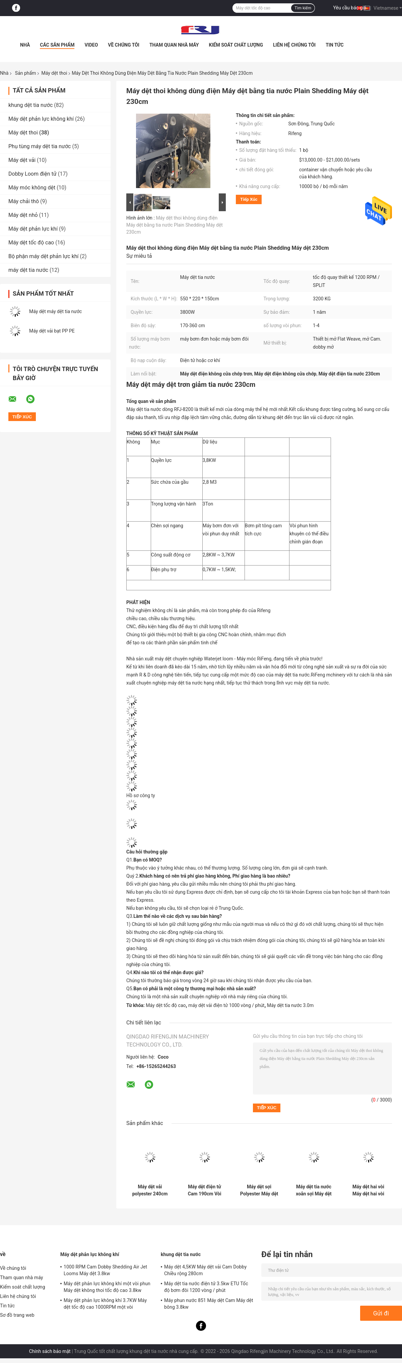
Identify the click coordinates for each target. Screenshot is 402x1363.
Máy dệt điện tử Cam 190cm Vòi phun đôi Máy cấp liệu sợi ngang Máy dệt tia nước (204, 1190)
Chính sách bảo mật (50, 1351)
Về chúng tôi (123, 45)
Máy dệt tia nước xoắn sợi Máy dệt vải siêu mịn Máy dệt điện (313, 1190)
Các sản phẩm (57, 45)
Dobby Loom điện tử (32, 174)
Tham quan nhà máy (174, 45)
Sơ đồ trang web (17, 1315)
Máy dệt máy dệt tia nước (55, 311)
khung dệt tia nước (30, 105)
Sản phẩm (25, 73)
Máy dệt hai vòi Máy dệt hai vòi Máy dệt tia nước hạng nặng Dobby (368, 1190)
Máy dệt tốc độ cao (31, 242)
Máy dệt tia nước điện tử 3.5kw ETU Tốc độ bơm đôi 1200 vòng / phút (206, 1287)
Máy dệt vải (22, 160)
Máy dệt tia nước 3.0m (290, 1005)
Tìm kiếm (302, 8)
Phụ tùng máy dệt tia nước (39, 146)
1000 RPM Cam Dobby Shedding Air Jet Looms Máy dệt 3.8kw (105, 1270)
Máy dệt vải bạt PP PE (52, 331)
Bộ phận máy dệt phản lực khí (43, 256)
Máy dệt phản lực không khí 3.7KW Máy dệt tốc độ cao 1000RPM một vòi (105, 1304)
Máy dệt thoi (54, 73)
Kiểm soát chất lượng (236, 45)
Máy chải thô (23, 201)
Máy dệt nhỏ (23, 215)
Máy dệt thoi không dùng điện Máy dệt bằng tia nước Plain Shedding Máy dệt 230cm (174, 225)
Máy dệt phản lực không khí (41, 119)
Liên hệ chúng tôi (294, 45)
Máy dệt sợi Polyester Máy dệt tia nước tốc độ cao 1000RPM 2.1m (259, 1190)
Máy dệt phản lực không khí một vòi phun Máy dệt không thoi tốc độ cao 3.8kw (107, 1287)
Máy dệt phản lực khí (33, 229)
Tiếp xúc (248, 199)
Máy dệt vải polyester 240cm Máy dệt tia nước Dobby (150, 1190)
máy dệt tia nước (28, 270)
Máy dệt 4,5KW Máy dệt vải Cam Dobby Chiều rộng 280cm (205, 1270)
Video (91, 45)
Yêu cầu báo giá (349, 7)
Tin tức (335, 45)
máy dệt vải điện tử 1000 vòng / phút (226, 1005)
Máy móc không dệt (31, 187)
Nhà (25, 45)
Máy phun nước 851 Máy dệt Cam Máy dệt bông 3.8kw (208, 1304)
